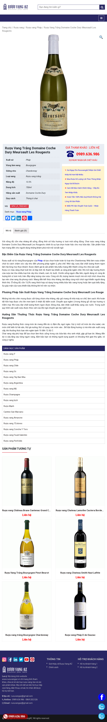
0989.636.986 (14, 716)
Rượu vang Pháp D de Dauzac (80, 635)
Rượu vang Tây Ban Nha (14, 377)
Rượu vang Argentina (13, 383)
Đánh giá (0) (21, 230)
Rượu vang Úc (10, 371)
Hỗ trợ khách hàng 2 (88, 667)
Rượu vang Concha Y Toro (16, 429)
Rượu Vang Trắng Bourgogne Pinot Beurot (27, 572)
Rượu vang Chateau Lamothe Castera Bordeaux (81, 510)
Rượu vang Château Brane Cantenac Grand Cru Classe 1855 (33, 510)
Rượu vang (19, 27)
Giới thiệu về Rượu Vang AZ (60, 664)
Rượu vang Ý (9, 354)
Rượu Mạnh (9, 406)
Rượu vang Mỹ (10, 388)
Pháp (40, 260)
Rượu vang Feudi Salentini (15, 435)
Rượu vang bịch (11, 400)
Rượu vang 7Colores (13, 423)
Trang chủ (6, 27)
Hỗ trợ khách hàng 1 (88, 664)
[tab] (8, 231)
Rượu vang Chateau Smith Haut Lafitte (80, 572)
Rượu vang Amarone (13, 417)
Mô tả (8, 230)
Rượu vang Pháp (34, 27)
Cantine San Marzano (13, 412)
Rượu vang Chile (11, 365)
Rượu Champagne (12, 394)
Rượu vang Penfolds (13, 441)
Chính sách (53, 667)
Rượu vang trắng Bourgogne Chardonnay (26, 635)
